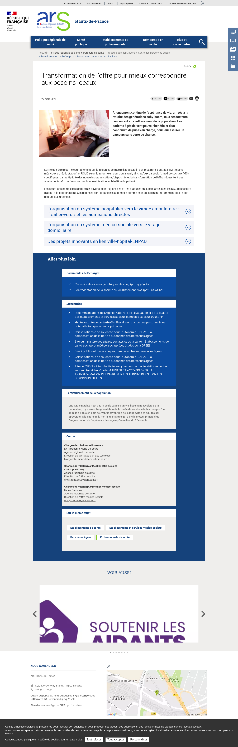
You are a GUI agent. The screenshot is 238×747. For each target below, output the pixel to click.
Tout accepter (115, 739)
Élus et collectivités (181, 42)
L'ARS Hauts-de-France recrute (182, 3)
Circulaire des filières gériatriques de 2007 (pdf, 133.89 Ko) (112, 284)
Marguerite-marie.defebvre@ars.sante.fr (86, 459)
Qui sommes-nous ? (72, 3)
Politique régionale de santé (50, 42)
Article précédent (34, 614)
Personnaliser (138, 739)
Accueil (43, 52)
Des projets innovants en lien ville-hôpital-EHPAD (97, 241)
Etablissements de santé (85, 528)
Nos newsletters (94, 3)
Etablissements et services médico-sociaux (135, 528)
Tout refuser (94, 739)
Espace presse (126, 3)
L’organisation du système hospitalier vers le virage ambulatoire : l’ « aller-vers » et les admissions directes (113, 211)
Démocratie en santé (153, 42)
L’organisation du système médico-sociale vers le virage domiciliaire (103, 227)
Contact (110, 3)
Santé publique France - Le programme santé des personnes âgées (118, 351)
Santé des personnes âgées (154, 52)
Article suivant (203, 614)
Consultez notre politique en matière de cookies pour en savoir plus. (44, 739)
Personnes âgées (80, 537)
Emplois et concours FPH (151, 3)
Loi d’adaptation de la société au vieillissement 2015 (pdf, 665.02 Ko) (119, 290)
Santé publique (81, 42)
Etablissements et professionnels (115, 42)
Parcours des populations (121, 52)
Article (188, 66)
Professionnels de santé (115, 537)
